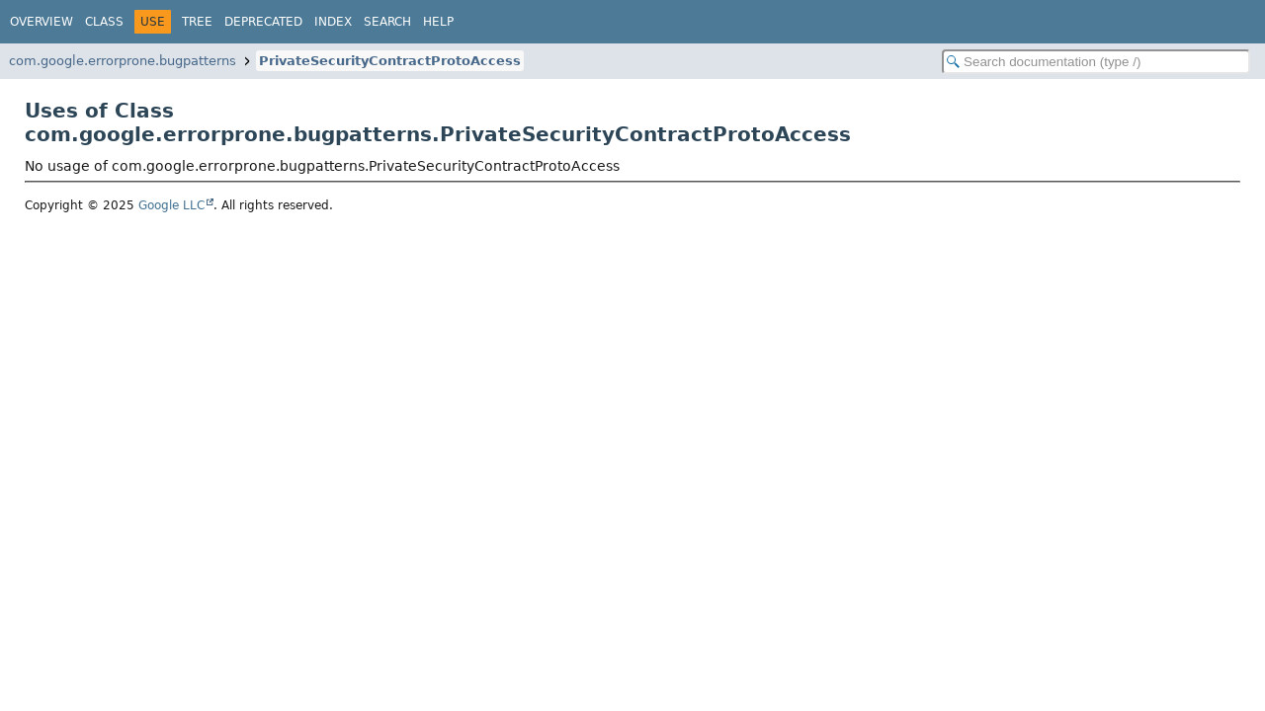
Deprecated (263, 22)
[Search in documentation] (1096, 61)
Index (333, 22)
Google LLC (171, 205)
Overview (41, 22)
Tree (197, 22)
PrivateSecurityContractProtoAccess (390, 60)
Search (387, 22)
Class (104, 22)
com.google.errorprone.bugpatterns (122, 60)
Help (438, 22)
